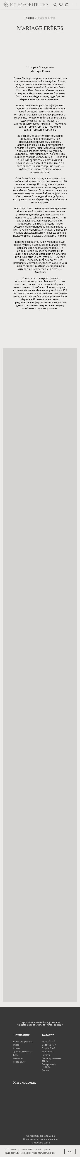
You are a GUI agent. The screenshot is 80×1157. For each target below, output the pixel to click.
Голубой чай (48, 1048)
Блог (15, 1054)
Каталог (48, 1035)
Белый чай (47, 1051)
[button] (55, 4)
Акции (16, 1048)
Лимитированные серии (51, 1059)
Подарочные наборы (49, 1065)
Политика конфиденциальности (40, 1139)
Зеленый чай (49, 1044)
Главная (30, 17)
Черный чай (48, 1041)
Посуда (45, 1070)
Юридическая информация (40, 1135)
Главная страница (22, 1041)
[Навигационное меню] (74, 4)
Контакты (18, 1058)
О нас (16, 1044)
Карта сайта (19, 1061)
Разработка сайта (40, 1142)
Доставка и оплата (23, 1051)
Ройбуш (46, 1054)
